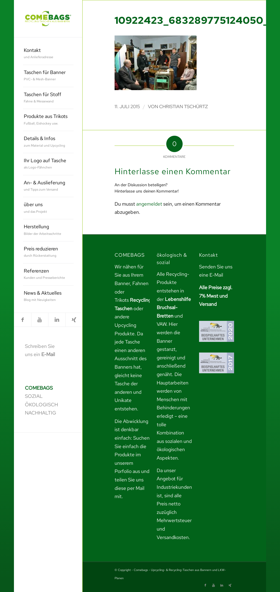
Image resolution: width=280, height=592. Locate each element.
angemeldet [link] (149, 204)
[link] (48, 18)
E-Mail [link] (48, 354)
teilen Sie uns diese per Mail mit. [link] (129, 487)
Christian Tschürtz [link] (183, 106)
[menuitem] (48, 54)
